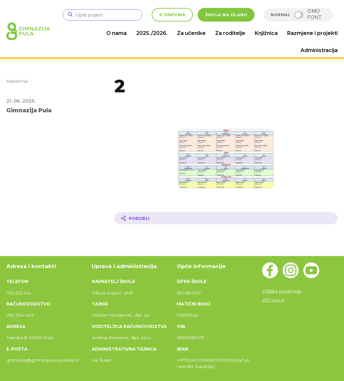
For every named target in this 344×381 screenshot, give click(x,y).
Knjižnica (266, 33)
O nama (116, 33)
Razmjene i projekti (312, 33)
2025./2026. (152, 33)
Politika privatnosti (281, 290)
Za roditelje (230, 33)
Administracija (319, 50)
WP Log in (273, 299)
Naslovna (17, 81)
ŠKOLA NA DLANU (226, 14)
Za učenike (191, 33)
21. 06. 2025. (21, 101)
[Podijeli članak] (226, 218)
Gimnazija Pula (28, 110)
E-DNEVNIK (172, 14)
